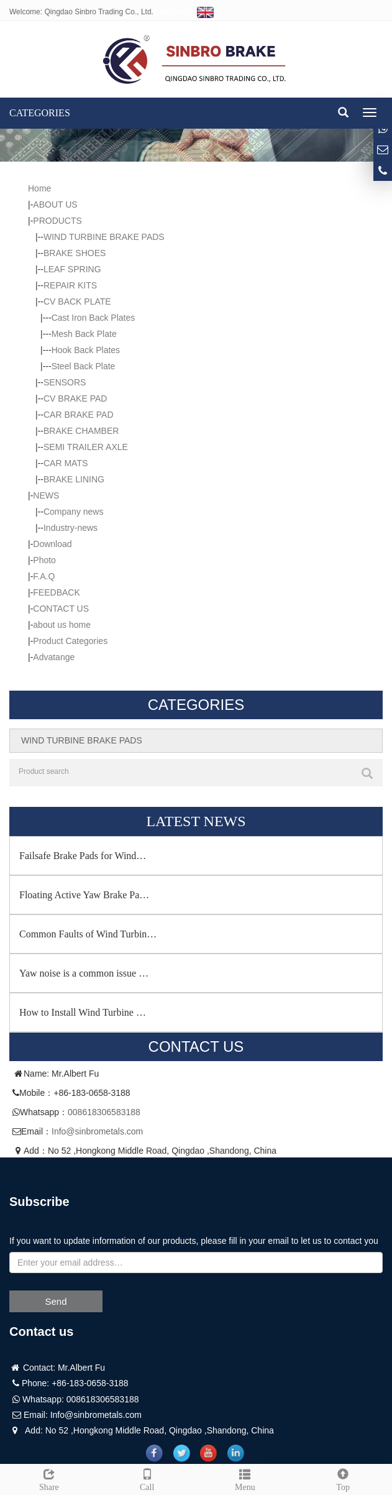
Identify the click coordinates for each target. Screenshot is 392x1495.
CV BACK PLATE (77, 301)
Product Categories (70, 641)
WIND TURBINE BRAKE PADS (104, 237)
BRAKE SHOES (74, 253)
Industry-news (70, 528)
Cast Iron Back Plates (93, 318)
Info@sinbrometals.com (97, 1131)
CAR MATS (65, 463)
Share (49, 1478)
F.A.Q (44, 576)
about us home (62, 625)
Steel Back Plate (84, 366)
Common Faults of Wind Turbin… (88, 934)
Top (343, 1478)
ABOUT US (55, 204)
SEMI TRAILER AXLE (85, 447)
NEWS (46, 495)
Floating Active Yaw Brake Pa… (84, 895)
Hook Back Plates (86, 350)
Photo (44, 560)
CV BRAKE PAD (75, 398)
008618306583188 (104, 1112)
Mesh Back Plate (84, 334)
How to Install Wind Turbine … (82, 1012)
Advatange (54, 657)
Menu (245, 1478)
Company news (73, 512)
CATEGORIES (39, 113)
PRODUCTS (57, 221)
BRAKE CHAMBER (81, 431)
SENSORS (64, 382)
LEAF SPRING (72, 269)
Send (55, 1301)
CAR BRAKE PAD (78, 415)
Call (147, 1478)
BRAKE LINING (73, 479)
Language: (187, 11)
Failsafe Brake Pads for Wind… (82, 855)
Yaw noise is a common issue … (83, 973)
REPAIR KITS (70, 285)
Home (39, 188)
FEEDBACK (56, 592)
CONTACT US (61, 609)
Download (52, 544)
